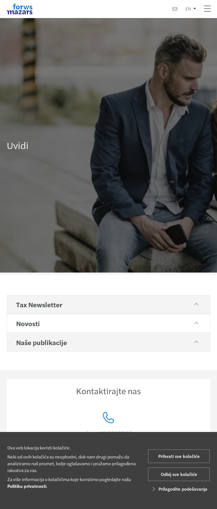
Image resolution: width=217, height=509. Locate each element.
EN (188, 8)
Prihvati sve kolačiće (179, 456)
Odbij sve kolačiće (179, 474)
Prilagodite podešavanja (179, 489)
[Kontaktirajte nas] (175, 9)
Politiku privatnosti (26, 486)
